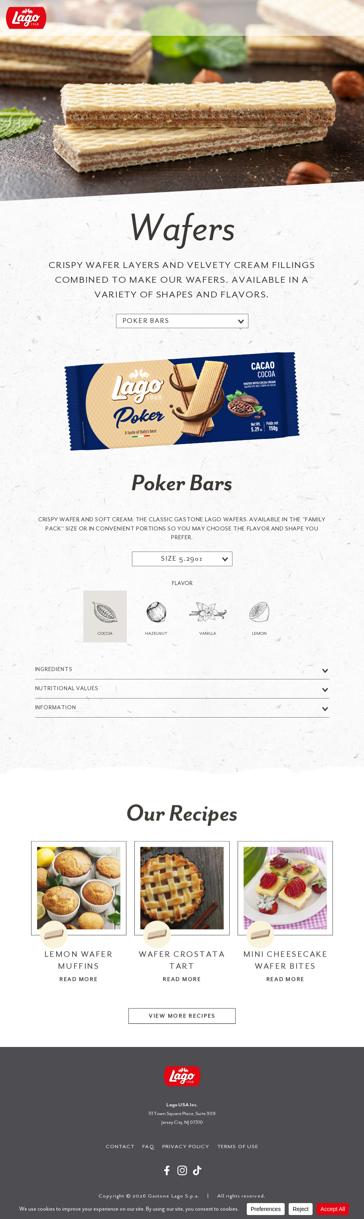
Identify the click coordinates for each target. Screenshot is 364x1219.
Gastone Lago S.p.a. (26, 18)
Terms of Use (237, 1146)
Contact (120, 1146)
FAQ (148, 1146)
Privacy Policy (186, 1146)
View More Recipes (182, 1045)
